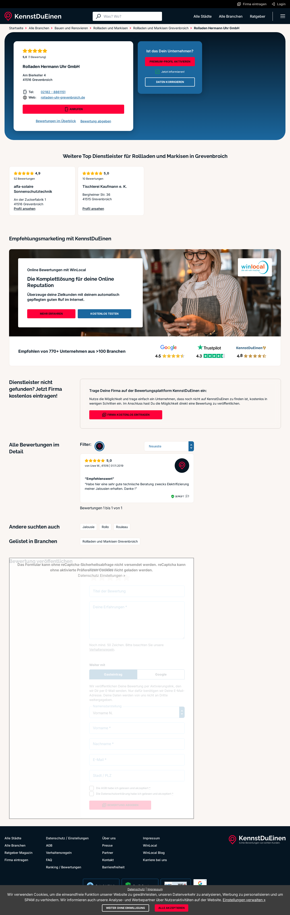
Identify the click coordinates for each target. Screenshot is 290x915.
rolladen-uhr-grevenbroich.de (63, 97)
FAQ (49, 860)
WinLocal (150, 845)
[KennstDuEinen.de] (33, 16)
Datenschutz (55, 838)
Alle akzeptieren (171, 908)
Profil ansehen (40, 209)
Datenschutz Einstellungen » (101, 575)
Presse (107, 845)
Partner (107, 853)
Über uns (109, 838)
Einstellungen (78, 838)
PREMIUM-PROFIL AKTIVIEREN (170, 61)
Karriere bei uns (155, 860)
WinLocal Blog (154, 853)
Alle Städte (202, 16)
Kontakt (108, 860)
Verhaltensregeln (59, 853)
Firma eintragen (16, 860)
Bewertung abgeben (95, 121)
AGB (49, 845)
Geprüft (179, 496)
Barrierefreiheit (113, 867)
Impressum (151, 838)
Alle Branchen (231, 16)
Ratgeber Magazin (18, 853)
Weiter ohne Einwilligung (125, 908)
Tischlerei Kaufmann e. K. (104, 186)
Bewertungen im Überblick (56, 121)
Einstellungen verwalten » (244, 900)
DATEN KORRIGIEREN (170, 82)
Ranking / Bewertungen (63, 867)
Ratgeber (257, 16)
